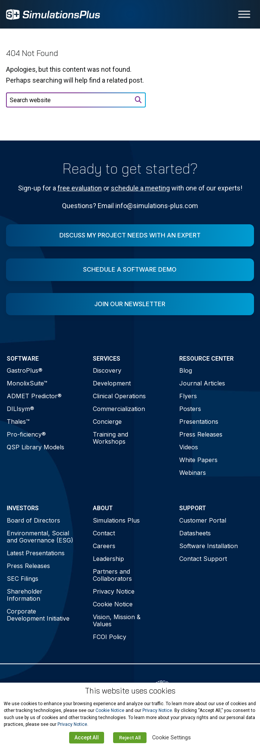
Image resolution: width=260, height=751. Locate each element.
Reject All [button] (130, 737)
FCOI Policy (109, 637)
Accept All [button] (86, 737)
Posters (190, 409)
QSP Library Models (35, 447)
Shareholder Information (24, 595)
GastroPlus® (24, 370)
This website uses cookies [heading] (130, 690)
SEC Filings (22, 578)
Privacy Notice (114, 591)
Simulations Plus (116, 520)
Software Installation (208, 546)
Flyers (188, 396)
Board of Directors (33, 520)
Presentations (198, 421)
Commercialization (119, 409)
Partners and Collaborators (112, 575)
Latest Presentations (36, 553)
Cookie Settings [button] (171, 737)
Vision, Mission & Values (117, 620)
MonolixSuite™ (27, 383)
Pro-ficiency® (26, 434)
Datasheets (195, 533)
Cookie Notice (113, 604)
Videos (188, 447)
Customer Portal (202, 520)
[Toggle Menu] (244, 14)
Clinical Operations (119, 396)
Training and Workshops (110, 438)
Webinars (192, 472)
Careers (104, 546)
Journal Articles (202, 383)
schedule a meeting (140, 188)
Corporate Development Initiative (38, 614)
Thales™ (18, 421)
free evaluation (79, 188)
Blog (185, 370)
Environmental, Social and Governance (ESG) (40, 536)
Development (112, 383)
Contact (104, 533)
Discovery (107, 370)
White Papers (198, 460)
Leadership (108, 558)
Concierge (107, 421)
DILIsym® (20, 409)
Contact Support (203, 558)
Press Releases (200, 434)
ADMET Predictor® (34, 396)
